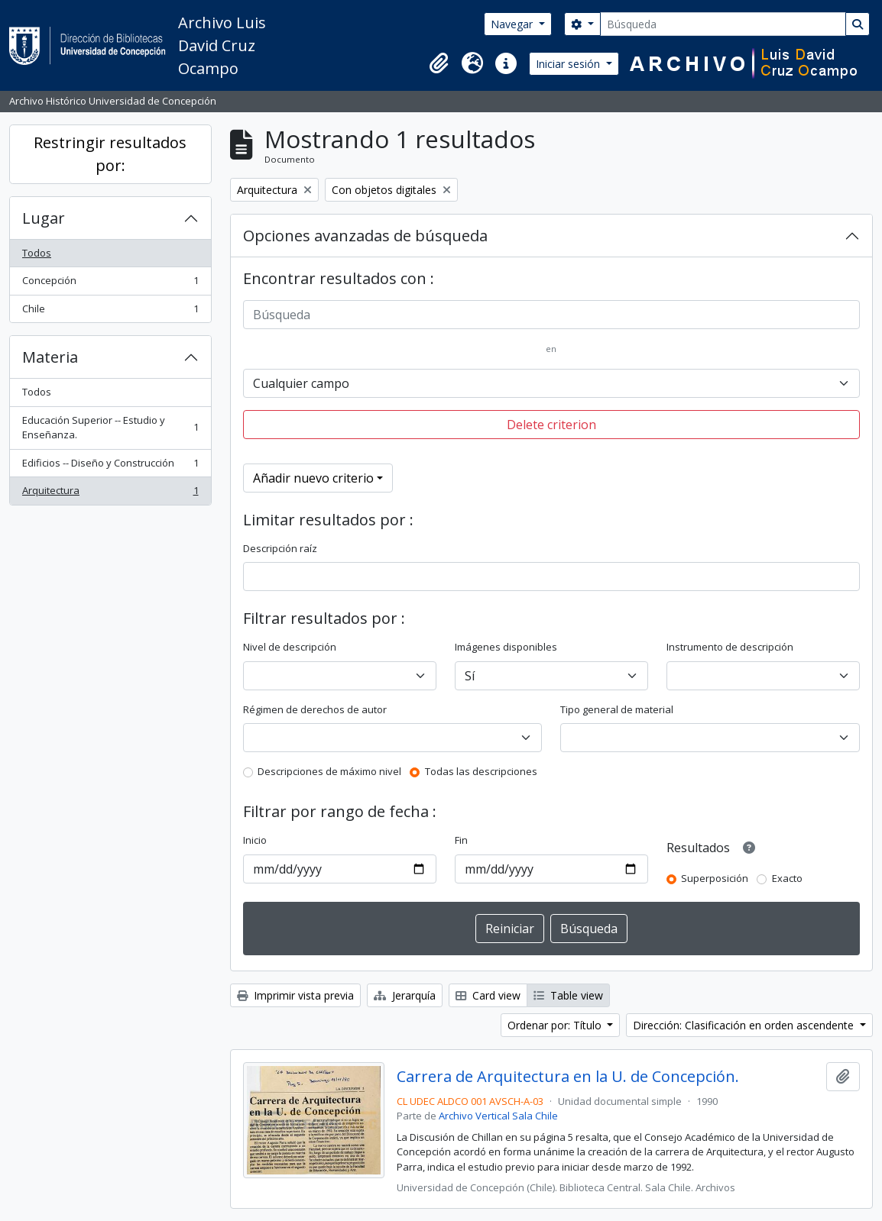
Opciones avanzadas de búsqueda (365, 235)
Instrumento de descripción (729, 647)
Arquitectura (110, 493)
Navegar (513, 24)
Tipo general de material (616, 709)
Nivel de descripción (289, 647)
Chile (110, 312)
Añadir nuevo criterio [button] (313, 478)
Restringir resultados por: (110, 154)
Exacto (787, 878)
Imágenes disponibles (506, 647)
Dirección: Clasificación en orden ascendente (745, 1025)
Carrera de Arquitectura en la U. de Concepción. (568, 1077)
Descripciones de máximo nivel (329, 771)
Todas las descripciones (481, 771)
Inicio (255, 840)
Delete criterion (551, 424)
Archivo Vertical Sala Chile (498, 1115)
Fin (461, 840)
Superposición (714, 878)
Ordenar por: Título (556, 1025)
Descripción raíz (280, 548)
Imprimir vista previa (295, 995)
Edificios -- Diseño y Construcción (110, 466)
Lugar (43, 218)
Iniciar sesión (569, 64)
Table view (568, 995)
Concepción (110, 283)
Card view (488, 995)
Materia (50, 357)
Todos (36, 253)
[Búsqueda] (723, 24)
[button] (439, 63)
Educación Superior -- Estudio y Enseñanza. (110, 427)
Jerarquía (405, 995)
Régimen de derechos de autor (315, 709)
